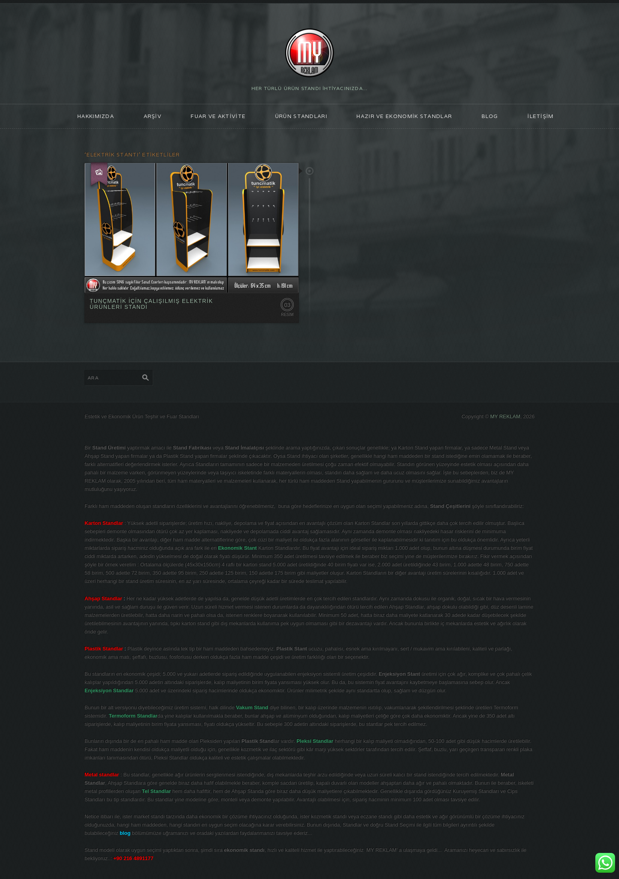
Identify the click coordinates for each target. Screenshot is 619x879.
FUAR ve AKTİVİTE (218, 116)
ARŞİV (153, 116)
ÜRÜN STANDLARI (301, 116)
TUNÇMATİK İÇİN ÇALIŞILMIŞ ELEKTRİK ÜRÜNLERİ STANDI (151, 304)
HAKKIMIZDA (95, 116)
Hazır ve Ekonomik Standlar (404, 116)
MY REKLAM (505, 416)
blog (490, 116)
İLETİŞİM (540, 116)
